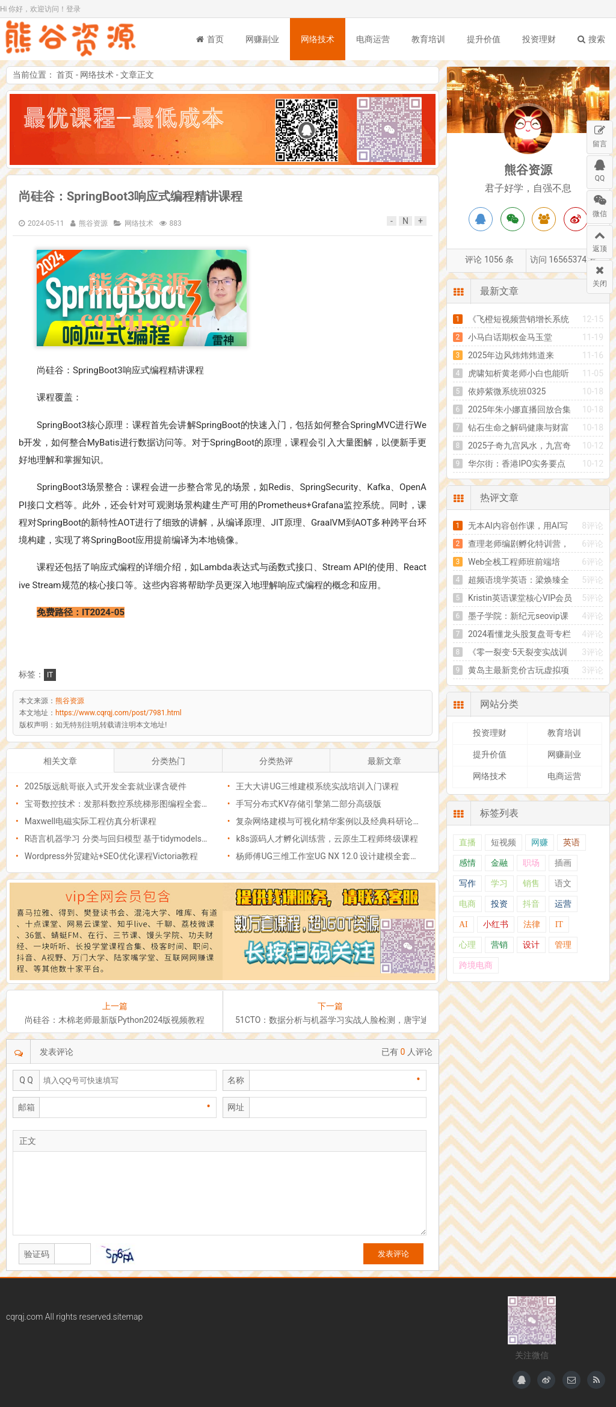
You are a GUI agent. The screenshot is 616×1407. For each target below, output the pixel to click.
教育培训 (428, 39)
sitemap (128, 1317)
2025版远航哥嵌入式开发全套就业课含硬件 (105, 786)
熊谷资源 (72, 39)
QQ (599, 169)
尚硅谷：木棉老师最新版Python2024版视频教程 (115, 1020)
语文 (563, 883)
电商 (467, 903)
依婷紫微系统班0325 (507, 391)
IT (50, 675)
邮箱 (26, 1107)
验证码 (36, 1254)
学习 (499, 883)
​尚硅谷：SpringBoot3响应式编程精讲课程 (130, 196)
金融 (499, 863)
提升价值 (483, 39)
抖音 (531, 903)
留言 (600, 134)
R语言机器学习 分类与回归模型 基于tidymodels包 (117, 838)
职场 (531, 863)
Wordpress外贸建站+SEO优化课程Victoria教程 (112, 856)
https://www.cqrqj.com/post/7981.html (118, 713)
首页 (210, 39)
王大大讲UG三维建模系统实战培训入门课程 (317, 786)
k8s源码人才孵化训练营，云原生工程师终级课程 (326, 838)
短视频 (503, 842)
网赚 (539, 842)
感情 (467, 863)
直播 (467, 842)
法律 (531, 924)
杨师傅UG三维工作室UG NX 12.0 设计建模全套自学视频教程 (348, 856)
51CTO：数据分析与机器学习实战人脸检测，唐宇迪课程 (330, 1020)
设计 (531, 944)
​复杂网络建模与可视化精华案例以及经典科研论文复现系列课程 (354, 821)
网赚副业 (262, 39)
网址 (235, 1107)
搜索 (591, 39)
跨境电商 (476, 965)
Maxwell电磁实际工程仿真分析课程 (91, 821)
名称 (235, 1080)
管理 (563, 944)
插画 (563, 863)
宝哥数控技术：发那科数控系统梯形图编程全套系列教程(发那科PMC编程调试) (171, 804)
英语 (571, 842)
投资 (499, 903)
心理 (467, 944)
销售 (531, 883)
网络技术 (317, 39)
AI (463, 924)
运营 (563, 903)
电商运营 (373, 39)
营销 (499, 944)
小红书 (495, 924)
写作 (467, 883)
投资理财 (539, 39)
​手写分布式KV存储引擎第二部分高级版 (308, 804)
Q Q (26, 1080)
